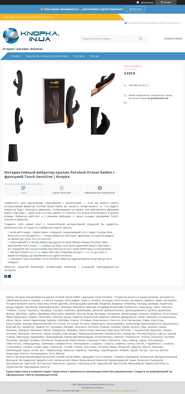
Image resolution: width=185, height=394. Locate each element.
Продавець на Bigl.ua (92, 387)
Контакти (79, 56)
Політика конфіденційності (124, 390)
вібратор (35, 252)
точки (87, 252)
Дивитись (135, 9)
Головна (15, 56)
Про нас (94, 56)
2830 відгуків (147, 2)
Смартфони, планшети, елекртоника (46, 56)
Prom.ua (110, 384)
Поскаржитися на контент (95, 390)
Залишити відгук (173, 38)
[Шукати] (140, 39)
